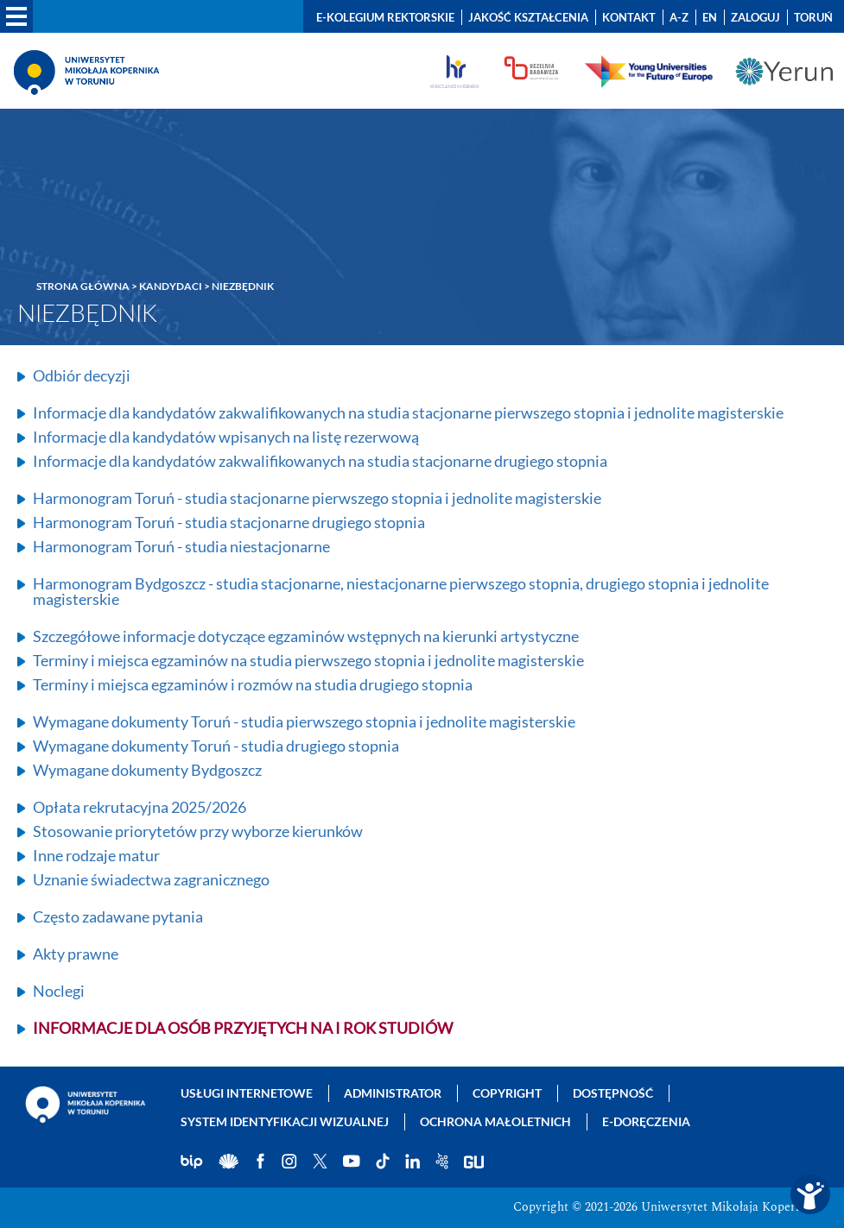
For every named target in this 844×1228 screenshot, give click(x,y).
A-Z (679, 17)
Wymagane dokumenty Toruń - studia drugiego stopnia (216, 745)
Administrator (392, 1093)
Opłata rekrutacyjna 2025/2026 (139, 807)
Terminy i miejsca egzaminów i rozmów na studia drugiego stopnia (253, 684)
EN (709, 17)
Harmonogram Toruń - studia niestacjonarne (181, 546)
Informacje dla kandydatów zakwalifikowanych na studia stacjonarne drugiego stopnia (320, 461)
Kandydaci (170, 286)
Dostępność (613, 1093)
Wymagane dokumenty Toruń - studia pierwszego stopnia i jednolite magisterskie (304, 721)
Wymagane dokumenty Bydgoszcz (147, 770)
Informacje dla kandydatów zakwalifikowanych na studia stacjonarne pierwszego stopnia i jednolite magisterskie (408, 412)
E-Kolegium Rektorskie (385, 17)
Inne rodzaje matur (96, 855)
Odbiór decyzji (81, 375)
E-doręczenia (646, 1121)
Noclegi (59, 990)
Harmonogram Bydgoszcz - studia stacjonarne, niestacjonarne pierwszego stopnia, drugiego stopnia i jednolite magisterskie (401, 591)
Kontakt (629, 17)
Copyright (507, 1093)
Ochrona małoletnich (495, 1121)
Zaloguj (755, 17)
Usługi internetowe (247, 1093)
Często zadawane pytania (118, 916)
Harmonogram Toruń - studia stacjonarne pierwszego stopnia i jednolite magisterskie (317, 498)
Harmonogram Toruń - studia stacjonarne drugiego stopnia (229, 522)
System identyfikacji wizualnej (285, 1121)
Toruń (813, 17)
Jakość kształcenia (528, 17)
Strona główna (83, 286)
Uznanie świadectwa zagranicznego (151, 879)
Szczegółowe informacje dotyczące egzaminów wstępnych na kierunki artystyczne (306, 636)
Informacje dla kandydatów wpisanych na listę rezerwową (226, 436)
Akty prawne (75, 953)
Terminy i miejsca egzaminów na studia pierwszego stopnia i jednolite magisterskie (308, 660)
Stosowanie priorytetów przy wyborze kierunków (198, 831)
